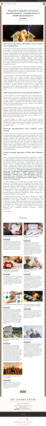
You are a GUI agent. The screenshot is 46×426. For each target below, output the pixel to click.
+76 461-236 (23, 406)
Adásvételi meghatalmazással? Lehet (10, 236)
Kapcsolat (23, 414)
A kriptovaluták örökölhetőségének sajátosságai (12, 304)
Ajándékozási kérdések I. (28, 339)
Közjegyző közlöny (23, 18)
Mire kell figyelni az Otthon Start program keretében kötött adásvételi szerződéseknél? (32, 305)
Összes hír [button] (23, 391)
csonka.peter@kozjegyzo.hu (23, 408)
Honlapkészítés (16, 422)
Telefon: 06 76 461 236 (41, 0)
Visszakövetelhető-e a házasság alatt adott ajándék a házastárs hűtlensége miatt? (11, 270)
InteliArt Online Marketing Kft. (26, 422)
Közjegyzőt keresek (27, 309)
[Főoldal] (8, 4)
